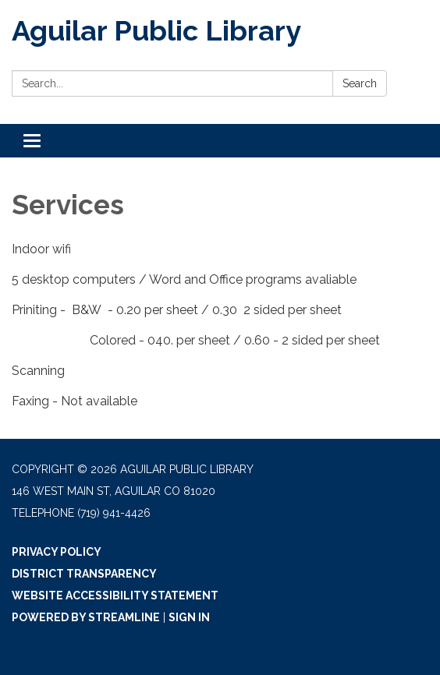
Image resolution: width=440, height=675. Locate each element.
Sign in (189, 617)
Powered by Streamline (86, 617)
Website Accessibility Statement (115, 595)
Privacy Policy (56, 552)
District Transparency (84, 573)
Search (359, 83)
